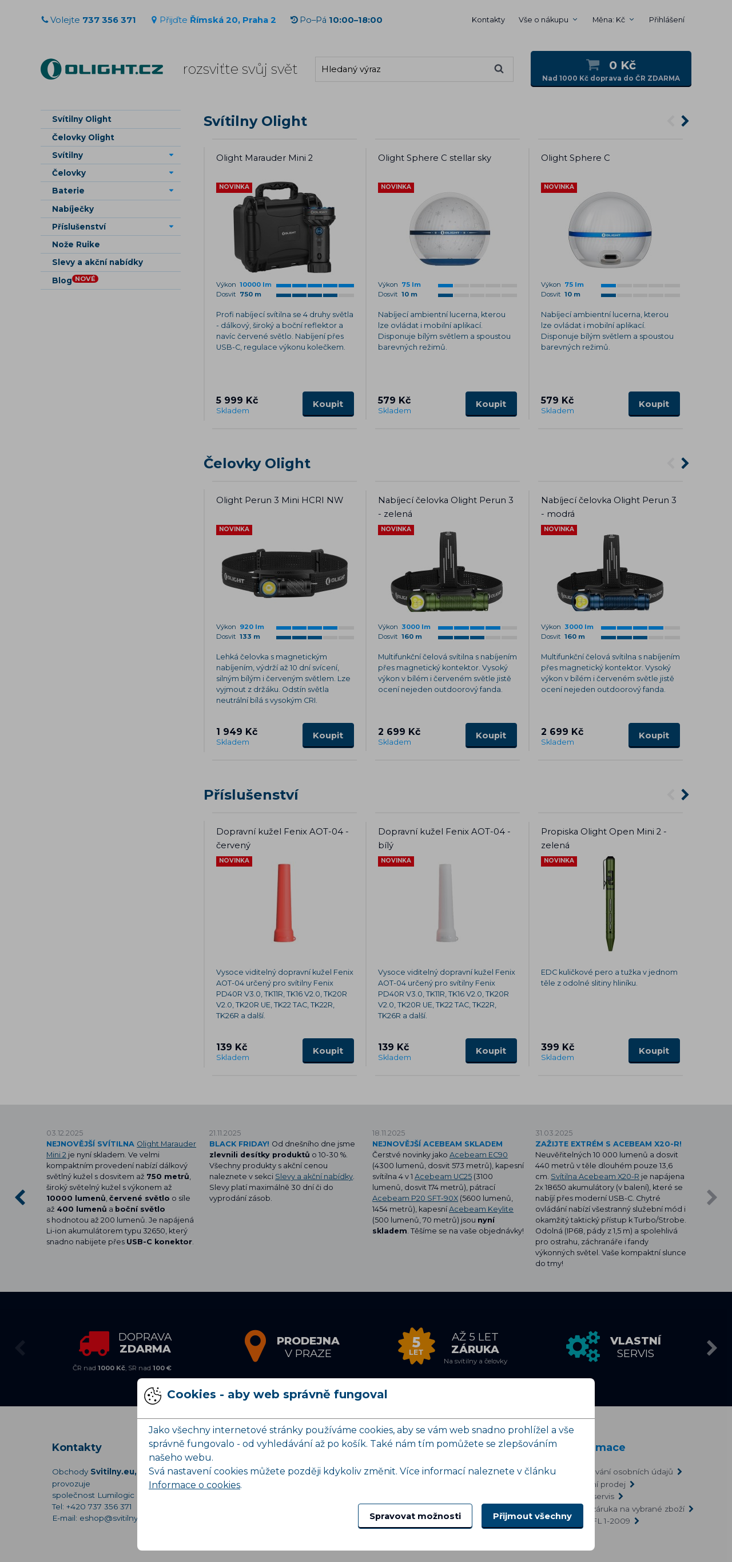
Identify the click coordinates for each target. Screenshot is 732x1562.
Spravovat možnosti (415, 1516)
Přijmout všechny (532, 1516)
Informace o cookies (194, 1485)
